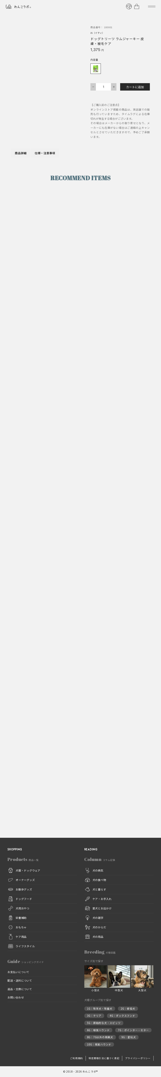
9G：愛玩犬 (128, 1037)
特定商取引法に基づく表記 (104, 1058)
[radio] (95, 68)
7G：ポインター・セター (133, 1030)
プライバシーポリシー (138, 1058)
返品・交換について (19, 989)
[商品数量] (103, 87)
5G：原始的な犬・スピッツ (104, 1023)
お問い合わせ (15, 997)
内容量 (94, 59)
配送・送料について (19, 980)
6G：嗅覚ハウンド (98, 1030)
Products (23, 859)
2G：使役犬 (128, 1008)
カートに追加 (135, 87)
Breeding (100, 952)
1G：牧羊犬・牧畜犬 (100, 1008)
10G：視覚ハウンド (99, 1044)
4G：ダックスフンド (122, 1016)
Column (99, 859)
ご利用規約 (76, 1058)
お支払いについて (18, 972)
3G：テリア (94, 1016)
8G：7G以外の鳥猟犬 (100, 1037)
